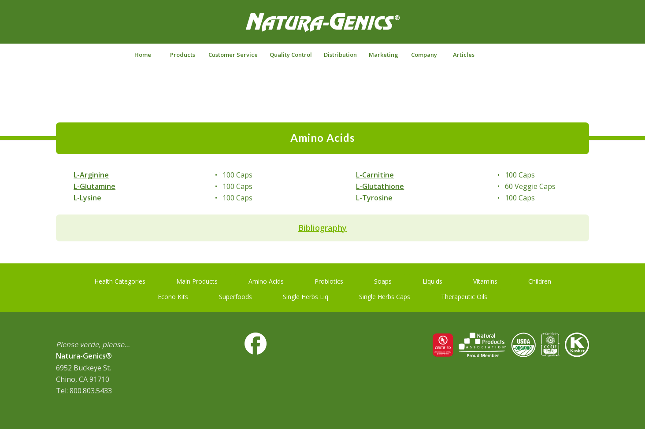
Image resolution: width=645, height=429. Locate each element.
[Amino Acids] (266, 280)
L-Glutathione (380, 186)
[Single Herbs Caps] (384, 295)
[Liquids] (432, 280)
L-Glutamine (94, 186)
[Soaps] (383, 280)
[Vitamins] (485, 280)
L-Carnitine (375, 175)
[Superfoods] (235, 295)
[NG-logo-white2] (322, 28)
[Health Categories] (120, 280)
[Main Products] (197, 280)
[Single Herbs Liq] (305, 295)
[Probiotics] (328, 280)
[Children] (539, 280)
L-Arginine (91, 175)
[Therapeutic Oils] (464, 295)
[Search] (503, 55)
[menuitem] (143, 55)
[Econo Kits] (173, 295)
